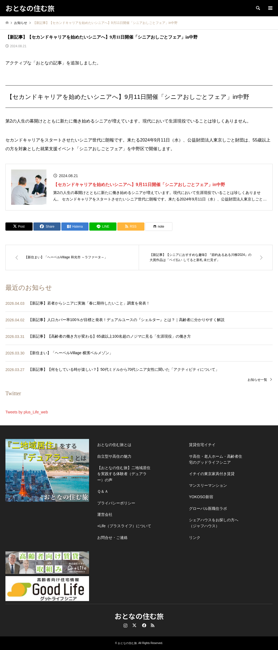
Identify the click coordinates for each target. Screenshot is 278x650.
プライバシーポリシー (116, 503)
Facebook (144, 625)
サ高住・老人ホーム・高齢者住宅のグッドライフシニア (215, 459)
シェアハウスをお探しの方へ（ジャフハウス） (213, 523)
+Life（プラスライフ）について (124, 526)
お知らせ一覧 (257, 380)
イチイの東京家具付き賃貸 (212, 474)
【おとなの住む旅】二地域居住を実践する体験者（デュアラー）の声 (123, 474)
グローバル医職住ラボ (208, 508)
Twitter (134, 625)
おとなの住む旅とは (114, 444)
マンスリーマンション (208, 485)
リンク (194, 537)
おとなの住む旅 (139, 616)
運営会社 (104, 514)
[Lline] (102, 226)
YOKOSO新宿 (201, 497)
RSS (152, 625)
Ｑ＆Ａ (102, 491)
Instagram (125, 625)
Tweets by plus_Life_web (26, 412)
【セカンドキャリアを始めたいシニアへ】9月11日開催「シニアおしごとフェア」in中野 (139, 184)
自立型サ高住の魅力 (114, 456)
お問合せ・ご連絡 (112, 537)
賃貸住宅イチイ (202, 444)
